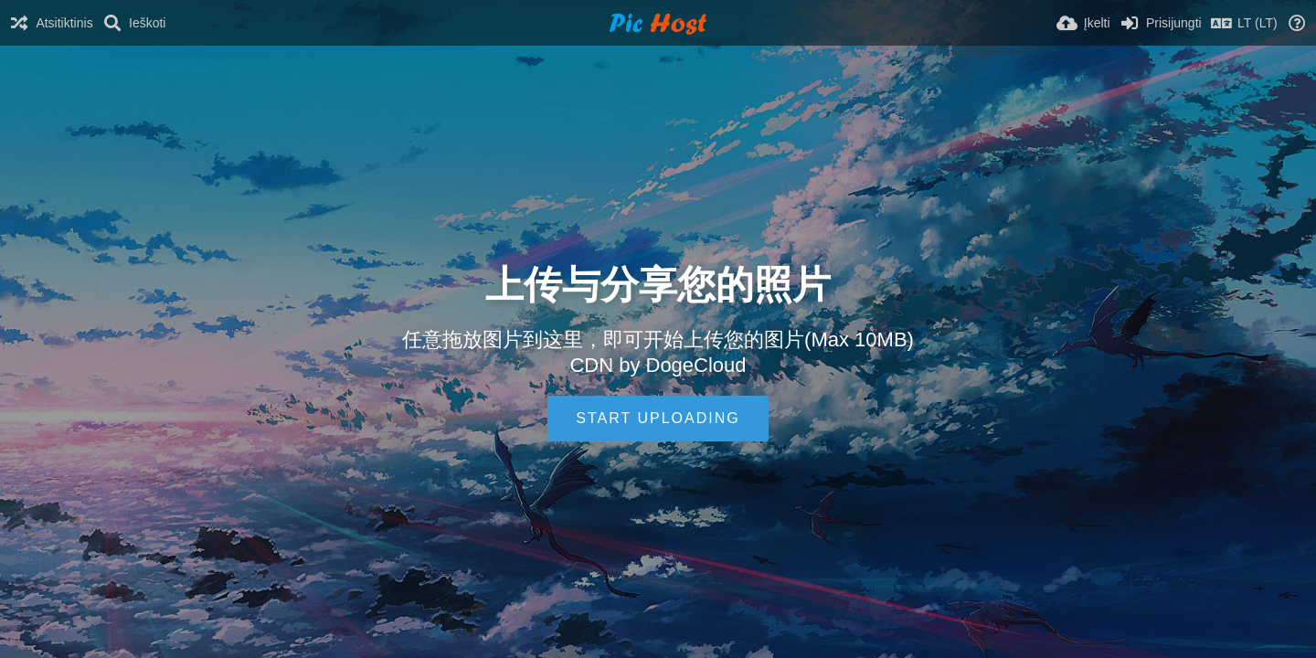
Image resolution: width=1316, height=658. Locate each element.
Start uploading (657, 418)
